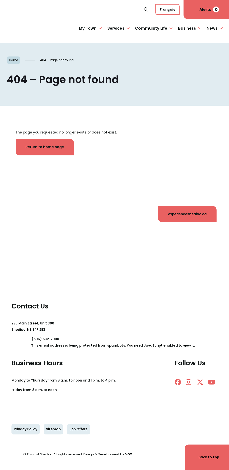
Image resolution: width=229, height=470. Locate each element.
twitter (200, 382)
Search (146, 9)
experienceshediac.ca (187, 214)
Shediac (74, 9)
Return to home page (45, 146)
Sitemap (53, 429)
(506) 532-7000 (45, 339)
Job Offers (78, 429)
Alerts (209, 9)
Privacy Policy (25, 429)
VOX (128, 454)
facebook (178, 382)
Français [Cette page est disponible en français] (167, 9)
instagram (188, 382)
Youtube (211, 382)
